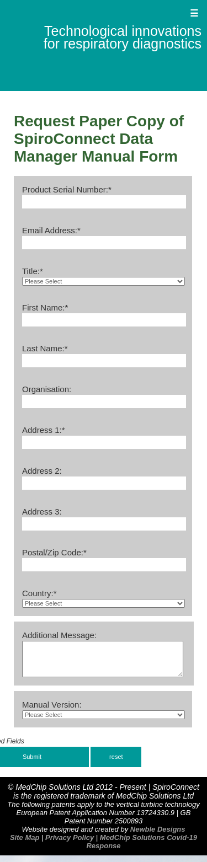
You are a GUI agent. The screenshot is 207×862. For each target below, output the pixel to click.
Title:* (32, 271)
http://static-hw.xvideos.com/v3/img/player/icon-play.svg (103, 603)
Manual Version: (52, 711)
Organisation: (46, 389)
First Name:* (45, 307)
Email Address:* (51, 230)
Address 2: (42, 470)
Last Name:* (45, 348)
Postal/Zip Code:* (54, 552)
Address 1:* (43, 430)
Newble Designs (157, 836)
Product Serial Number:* (67, 189)
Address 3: (42, 511)
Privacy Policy (69, 844)
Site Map (24, 844)
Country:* (39, 593)
